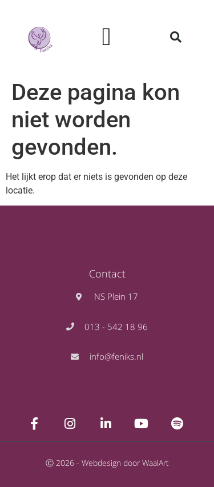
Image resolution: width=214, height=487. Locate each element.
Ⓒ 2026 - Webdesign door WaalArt (107, 462)
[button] (107, 37)
